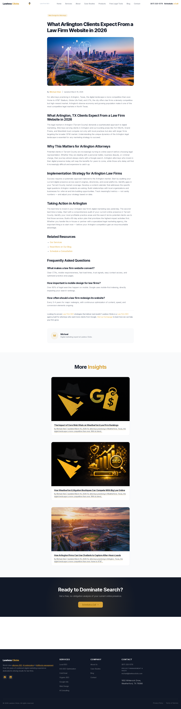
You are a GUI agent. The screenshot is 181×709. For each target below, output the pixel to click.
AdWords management (44, 665)
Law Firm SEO (44, 3)
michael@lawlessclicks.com (132, 673)
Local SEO (63, 664)
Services (68, 4)
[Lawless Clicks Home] (29, 3)
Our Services (56, 242)
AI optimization (28, 665)
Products (102, 4)
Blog (128, 4)
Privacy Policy (158, 703)
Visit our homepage (105, 317)
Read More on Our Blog (60, 247)
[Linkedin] (11, 677)
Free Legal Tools (116, 4)
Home (59, 4)
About (78, 4)
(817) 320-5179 (155, 4)
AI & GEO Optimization (67, 669)
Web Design (64, 686)
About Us (93, 664)
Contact (137, 4)
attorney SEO (17, 665)
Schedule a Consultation (61, 251)
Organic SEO (64, 678)
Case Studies (89, 4)
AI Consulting (64, 691)
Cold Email (63, 673)
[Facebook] (5, 677)
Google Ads (63, 682)
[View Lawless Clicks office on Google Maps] (90, 633)
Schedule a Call (90, 605)
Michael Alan (55, 92)
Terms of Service (172, 703)
